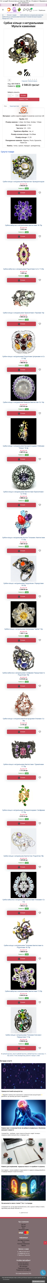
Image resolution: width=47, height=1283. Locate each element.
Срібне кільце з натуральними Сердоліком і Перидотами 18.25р (23, 584)
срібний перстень (7, 1054)
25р (8, 1055)
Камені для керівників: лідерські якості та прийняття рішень (23, 1166)
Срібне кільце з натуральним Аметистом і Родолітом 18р (24, 856)
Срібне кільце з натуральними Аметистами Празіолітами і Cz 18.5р (23, 493)
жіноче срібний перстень (20, 1054)
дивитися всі (23, 1212)
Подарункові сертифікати (23, 1270)
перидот (33, 1055)
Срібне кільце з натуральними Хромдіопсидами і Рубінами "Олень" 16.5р (23, 447)
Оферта (23, 1245)
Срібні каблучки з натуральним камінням (31, 15)
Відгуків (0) (25, 106)
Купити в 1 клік (23, 99)
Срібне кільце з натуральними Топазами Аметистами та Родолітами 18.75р (23, 946)
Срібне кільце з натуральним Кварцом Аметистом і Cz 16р (23, 402)
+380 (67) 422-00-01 (23, 1251)
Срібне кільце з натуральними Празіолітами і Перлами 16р (23, 313)
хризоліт (28, 1055)
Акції (23, 1242)
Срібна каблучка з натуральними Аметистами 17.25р (23, 991)
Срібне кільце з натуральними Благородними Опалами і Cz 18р (23, 720)
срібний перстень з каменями (35, 1054)
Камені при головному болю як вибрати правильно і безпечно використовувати (23, 1129)
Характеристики (14, 106)
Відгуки (23, 1226)
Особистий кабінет (23, 1263)
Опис (5, 106)
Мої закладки (23, 1266)
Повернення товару (23, 1268)
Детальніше (6, 1279)
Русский (35, 10)
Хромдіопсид (21, 1055)
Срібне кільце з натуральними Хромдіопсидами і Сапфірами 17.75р (23, 811)
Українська (42, 10)
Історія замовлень (23, 1264)
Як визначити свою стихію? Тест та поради (16, 1203)
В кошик (23, 95)
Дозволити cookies (38, 1281)
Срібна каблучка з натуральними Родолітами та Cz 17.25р (23, 269)
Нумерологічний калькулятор (12, 1091)
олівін (38, 1055)
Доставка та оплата (23, 1240)
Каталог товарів (11, 15)
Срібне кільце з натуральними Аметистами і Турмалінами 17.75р (23, 765)
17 (45, 1054)
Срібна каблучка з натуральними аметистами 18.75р (23, 225)
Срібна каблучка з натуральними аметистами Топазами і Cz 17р (23, 901)
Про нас (23, 1224)
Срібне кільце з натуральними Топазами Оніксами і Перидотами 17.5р (23, 1036)
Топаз (15, 1055)
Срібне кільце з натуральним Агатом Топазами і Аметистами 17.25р (23, 538)
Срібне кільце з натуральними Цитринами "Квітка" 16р (23, 629)
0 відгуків (24, 81)
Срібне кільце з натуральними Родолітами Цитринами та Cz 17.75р (23, 357)
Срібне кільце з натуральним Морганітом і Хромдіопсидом (23, 181)
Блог (23, 1228)
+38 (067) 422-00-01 (27, 5)
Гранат (12, 1055)
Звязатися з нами (24, 1229)
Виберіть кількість (14, 92)
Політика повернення (23, 1243)
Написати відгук (32, 81)
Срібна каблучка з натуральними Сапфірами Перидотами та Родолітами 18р (23, 674)
